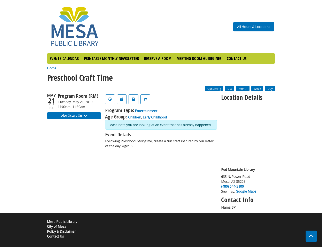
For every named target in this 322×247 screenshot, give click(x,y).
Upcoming (214, 89)
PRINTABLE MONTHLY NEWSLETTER (111, 58)
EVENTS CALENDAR (64, 58)
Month (242, 89)
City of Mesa (56, 226)
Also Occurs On (74, 115)
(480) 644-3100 (232, 186)
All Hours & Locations (253, 26)
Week (257, 89)
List (229, 89)
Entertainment (146, 111)
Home (51, 68)
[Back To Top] (311, 236)
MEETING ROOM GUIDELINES (199, 58)
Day (270, 89)
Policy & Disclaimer (61, 231)
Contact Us (55, 236)
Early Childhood (155, 117)
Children (134, 117)
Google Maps (246, 191)
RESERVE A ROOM (157, 58)
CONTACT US (237, 58)
